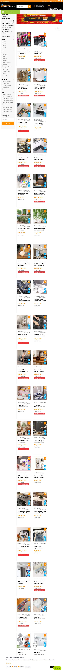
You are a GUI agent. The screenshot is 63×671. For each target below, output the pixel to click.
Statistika (15, 666)
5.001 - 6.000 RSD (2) (7, 121)
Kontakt (18, 639)
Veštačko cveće (21, 62)
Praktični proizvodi (8, 39)
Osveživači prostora (23, 202)
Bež (4, 70)
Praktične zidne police (54, 552)
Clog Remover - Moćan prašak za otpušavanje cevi (38, 556)
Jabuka (5, 87)
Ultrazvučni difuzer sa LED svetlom (23, 206)
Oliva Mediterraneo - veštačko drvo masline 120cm (39, 311)
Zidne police (21, 552)
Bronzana (6, 74)
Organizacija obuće (8, 36)
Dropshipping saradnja (22, 635)
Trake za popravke (53, 202)
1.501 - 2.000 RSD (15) (8, 114)
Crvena (5, 83)
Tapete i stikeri (6, 26)
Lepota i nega (35, 621)
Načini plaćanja (20, 623)
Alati (33, 630)
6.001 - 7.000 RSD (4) (7, 123)
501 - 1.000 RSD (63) (7, 110)
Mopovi (35, 62)
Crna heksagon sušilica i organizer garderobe (54, 67)
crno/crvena (6, 82)
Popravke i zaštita (7, 45)
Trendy (4, 61)
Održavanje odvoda (22, 237)
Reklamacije (19, 628)
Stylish (4, 59)
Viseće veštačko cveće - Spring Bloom (23, 66)
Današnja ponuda (7, 95)
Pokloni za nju (6, 97)
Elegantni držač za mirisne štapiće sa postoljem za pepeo (54, 311)
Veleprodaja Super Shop (22, 632)
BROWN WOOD (7, 76)
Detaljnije (8, 663)
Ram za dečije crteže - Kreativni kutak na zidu (39, 381)
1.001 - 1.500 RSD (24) (8, 112)
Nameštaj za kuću (7, 22)
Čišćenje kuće (6, 47)
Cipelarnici (20, 132)
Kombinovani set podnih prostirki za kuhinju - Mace (39, 417)
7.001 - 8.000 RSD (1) (7, 125)
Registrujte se (52, 1)
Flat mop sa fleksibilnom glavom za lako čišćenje (23, 311)
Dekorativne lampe (22, 587)
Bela (5, 68)
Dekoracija (5, 30)
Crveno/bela (6, 85)
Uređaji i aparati (6, 28)
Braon (5, 72)
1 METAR (5, 67)
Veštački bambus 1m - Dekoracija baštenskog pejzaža (39, 172)
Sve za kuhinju (35, 625)
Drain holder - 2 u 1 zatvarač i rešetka (39, 590)
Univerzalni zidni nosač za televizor (23, 555)
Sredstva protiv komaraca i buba (53, 98)
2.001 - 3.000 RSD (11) (8, 116)
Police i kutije (6, 32)
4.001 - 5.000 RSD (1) (7, 120)
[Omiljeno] (58, 1)
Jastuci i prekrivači (7, 37)
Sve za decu (35, 623)
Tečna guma (36, 447)
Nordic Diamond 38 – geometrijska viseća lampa (23, 172)
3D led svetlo (21, 590)
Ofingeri (51, 377)
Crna (5, 78)
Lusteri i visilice (21, 167)
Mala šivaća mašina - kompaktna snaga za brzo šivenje (23, 346)
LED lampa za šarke (39, 520)
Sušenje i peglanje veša (55, 132)
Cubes (4, 57)
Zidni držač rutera (54, 555)
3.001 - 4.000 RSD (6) (7, 118)
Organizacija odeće (8, 34)
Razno (33, 637)
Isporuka (19, 625)
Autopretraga (47, 19)
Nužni (10, 666)
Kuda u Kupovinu (4, 15)
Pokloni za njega (7, 99)
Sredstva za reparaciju (23, 412)
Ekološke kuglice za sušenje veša (54, 136)
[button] (24, 6)
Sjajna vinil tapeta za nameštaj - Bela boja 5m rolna (23, 102)
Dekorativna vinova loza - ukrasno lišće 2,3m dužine (54, 172)
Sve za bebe (6, 101)
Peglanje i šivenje (22, 342)
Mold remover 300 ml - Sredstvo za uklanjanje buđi (23, 416)
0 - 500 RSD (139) (7, 108)
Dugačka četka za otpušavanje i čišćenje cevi (22, 241)
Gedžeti (34, 635)
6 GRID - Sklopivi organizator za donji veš (55, 276)
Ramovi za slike (37, 377)
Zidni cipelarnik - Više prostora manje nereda (23, 137)
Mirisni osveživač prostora (53, 520)
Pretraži (8, 137)
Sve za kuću (35, 628)
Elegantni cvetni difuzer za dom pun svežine (39, 346)
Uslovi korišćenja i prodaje (23, 621)
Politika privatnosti (21, 630)
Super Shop (11, 15)
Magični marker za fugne (23, 520)
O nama (18, 642)
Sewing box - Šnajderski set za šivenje (53, 591)
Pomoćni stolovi (38, 237)
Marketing (19, 637)
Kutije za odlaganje (54, 272)
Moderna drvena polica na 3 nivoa (38, 241)
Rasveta (4, 24)
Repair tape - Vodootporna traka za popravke (23, 451)
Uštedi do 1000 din (7, 103)
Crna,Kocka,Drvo (7, 80)
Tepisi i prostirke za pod (38, 98)
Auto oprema (35, 632)
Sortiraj (53, 19)
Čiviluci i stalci (52, 62)
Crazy (4, 55)
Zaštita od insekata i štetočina (7, 42)
